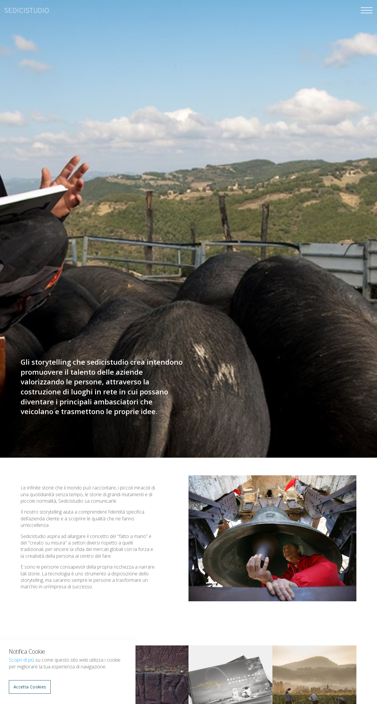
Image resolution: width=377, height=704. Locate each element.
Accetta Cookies (30, 687)
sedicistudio (26, 10)
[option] (188, 229)
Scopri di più (21, 660)
